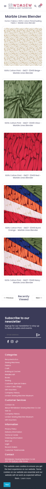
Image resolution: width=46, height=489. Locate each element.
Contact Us (9, 405)
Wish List (8, 441)
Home (7, 21)
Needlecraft (10, 374)
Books (7, 378)
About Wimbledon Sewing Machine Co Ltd (22, 408)
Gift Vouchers (10, 390)
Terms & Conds (11, 435)
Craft (7, 368)
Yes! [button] (7, 485)
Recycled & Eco (11, 359)
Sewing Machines (12, 362)
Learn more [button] (26, 478)
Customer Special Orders (15, 384)
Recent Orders (11, 447)
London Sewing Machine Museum (19, 396)
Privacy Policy (10, 429)
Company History (12, 393)
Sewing (8, 380)
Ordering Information (14, 438)
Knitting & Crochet (12, 371)
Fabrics (14, 21)
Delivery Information (13, 432)
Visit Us (8, 411)
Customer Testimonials (14, 450)
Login (7, 444)
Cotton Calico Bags (13, 387)
